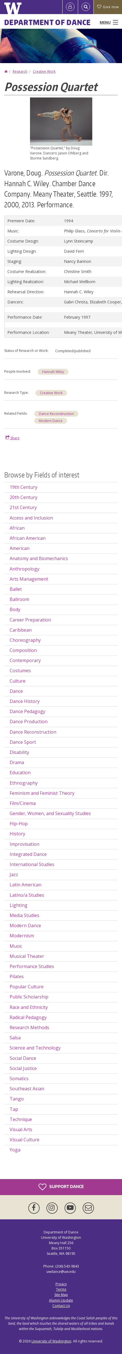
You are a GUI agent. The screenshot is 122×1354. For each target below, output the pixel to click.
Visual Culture (24, 1140)
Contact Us (61, 1305)
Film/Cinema (23, 803)
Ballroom (19, 599)
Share (12, 437)
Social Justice (23, 1068)
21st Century (23, 507)
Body (15, 609)
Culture (17, 681)
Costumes (20, 670)
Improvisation (24, 844)
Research (20, 71)
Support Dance (61, 1187)
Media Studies (24, 915)
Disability (19, 752)
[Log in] (70, 7)
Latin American (25, 885)
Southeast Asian (27, 1089)
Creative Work (44, 71)
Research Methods (29, 1027)
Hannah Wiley (53, 371)
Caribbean (21, 630)
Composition (23, 650)
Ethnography (24, 783)
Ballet (16, 589)
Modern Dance (51, 420)
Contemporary (25, 660)
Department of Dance (47, 22)
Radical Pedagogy (28, 1017)
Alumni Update (61, 1300)
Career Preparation (30, 620)
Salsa (15, 1038)
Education (20, 772)
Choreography (25, 640)
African (17, 528)
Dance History (25, 701)
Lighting (18, 905)
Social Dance (23, 1058)
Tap (14, 1109)
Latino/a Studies (27, 895)
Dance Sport (23, 742)
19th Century (23, 487)
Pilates (17, 976)
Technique (21, 1119)
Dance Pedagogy (27, 711)
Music (16, 946)
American (19, 548)
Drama (17, 762)
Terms (61, 1289)
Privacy (61, 1284)
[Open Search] (85, 7)
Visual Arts (21, 1129)
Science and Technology (35, 1048)
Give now (108, 7)
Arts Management (29, 579)
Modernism (22, 936)
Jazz (14, 874)
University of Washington (51, 1341)
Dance (16, 691)
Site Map (61, 1294)
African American (28, 538)
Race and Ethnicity (29, 1007)
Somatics (19, 1078)
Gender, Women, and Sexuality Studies (50, 813)
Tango (17, 1099)
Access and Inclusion (31, 518)
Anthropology (24, 569)
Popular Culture (27, 987)
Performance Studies (32, 966)
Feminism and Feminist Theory (42, 793)
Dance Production (29, 721)
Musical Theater (27, 956)
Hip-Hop (19, 823)
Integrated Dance (28, 854)
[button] (61, 121)
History (17, 834)
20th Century (23, 497)
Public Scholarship (29, 997)
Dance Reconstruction (56, 413)
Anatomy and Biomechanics (39, 558)
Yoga (15, 1150)
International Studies (32, 864)
